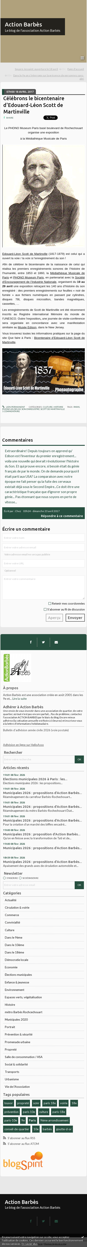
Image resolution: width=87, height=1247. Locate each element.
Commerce (12, 915)
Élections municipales (18, 974)
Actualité (10, 900)
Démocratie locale (16, 960)
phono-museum (11, 409)
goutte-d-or (64, 1129)
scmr (36, 1103)
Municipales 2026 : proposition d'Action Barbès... (41, 834)
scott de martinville (53, 409)
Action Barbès (23, 24)
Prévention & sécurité (18, 1034)
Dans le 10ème (14, 945)
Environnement (14, 990)
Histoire (10, 1004)
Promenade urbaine (17, 1042)
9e (23, 1120)
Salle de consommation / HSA (24, 1057)
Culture (9, 930)
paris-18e (58, 1112)
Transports (12, 1072)
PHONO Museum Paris (28, 277)
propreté (23, 1103)
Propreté (11, 1049)
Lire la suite (19, 698)
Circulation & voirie (17, 907)
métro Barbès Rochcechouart (23, 1012)
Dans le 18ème (14, 952)
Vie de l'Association (17, 1086)
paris (77, 407)
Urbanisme (12, 1079)
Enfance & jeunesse (17, 982)
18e (74, 1103)
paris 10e (29, 1112)
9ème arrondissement (54, 1120)
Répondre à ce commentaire (62, 516)
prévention (11, 1112)
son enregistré (31, 409)
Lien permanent (13, 407)
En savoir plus (30, 1243)
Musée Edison (27, 327)
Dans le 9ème (13, 937)
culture (43, 1112)
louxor (8, 1103)
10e (36, 1129)
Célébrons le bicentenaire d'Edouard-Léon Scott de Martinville (33, 104)
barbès (47, 1129)
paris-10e (10, 1120)
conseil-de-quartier (16, 1129)
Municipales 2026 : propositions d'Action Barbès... (42, 793)
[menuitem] (40, 69)
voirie (63, 1103)
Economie (11, 967)
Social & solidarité (16, 1064)
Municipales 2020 (16, 1019)
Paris (32, 1120)
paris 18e (50, 1103)
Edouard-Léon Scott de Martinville (24, 253)
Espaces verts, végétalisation (23, 997)
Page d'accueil (75, 69)
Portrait (10, 1027)
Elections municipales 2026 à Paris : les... (35, 779)
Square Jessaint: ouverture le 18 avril (36, 69)
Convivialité (12, 922)
